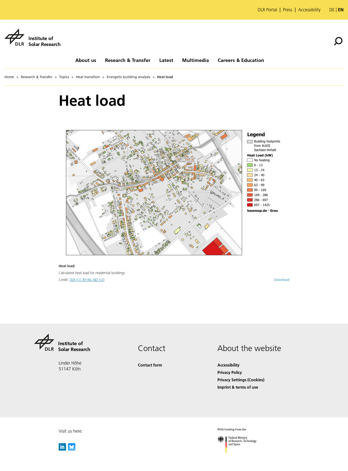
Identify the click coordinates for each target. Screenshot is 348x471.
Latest (166, 60)
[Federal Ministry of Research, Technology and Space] (241, 457)
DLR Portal (267, 10)
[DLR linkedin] (62, 449)
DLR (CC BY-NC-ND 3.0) (87, 280)
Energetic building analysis (128, 77)
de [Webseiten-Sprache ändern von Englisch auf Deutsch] (332, 10)
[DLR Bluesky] (71, 449)
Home (9, 77)
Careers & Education (241, 60)
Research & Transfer (127, 60)
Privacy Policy (229, 372)
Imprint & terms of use (237, 387)
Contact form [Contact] (150, 365)
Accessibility (309, 10)
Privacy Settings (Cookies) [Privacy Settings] (240, 379)
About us (85, 60)
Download (281, 280)
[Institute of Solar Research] (32, 37)
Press (287, 10)
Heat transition (88, 77)
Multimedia (195, 60)
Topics (64, 77)
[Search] (338, 41)
